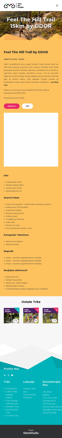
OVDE (21, 98)
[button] (57, 5)
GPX (27, 106)
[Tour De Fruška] (14, 5)
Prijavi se (12, 106)
